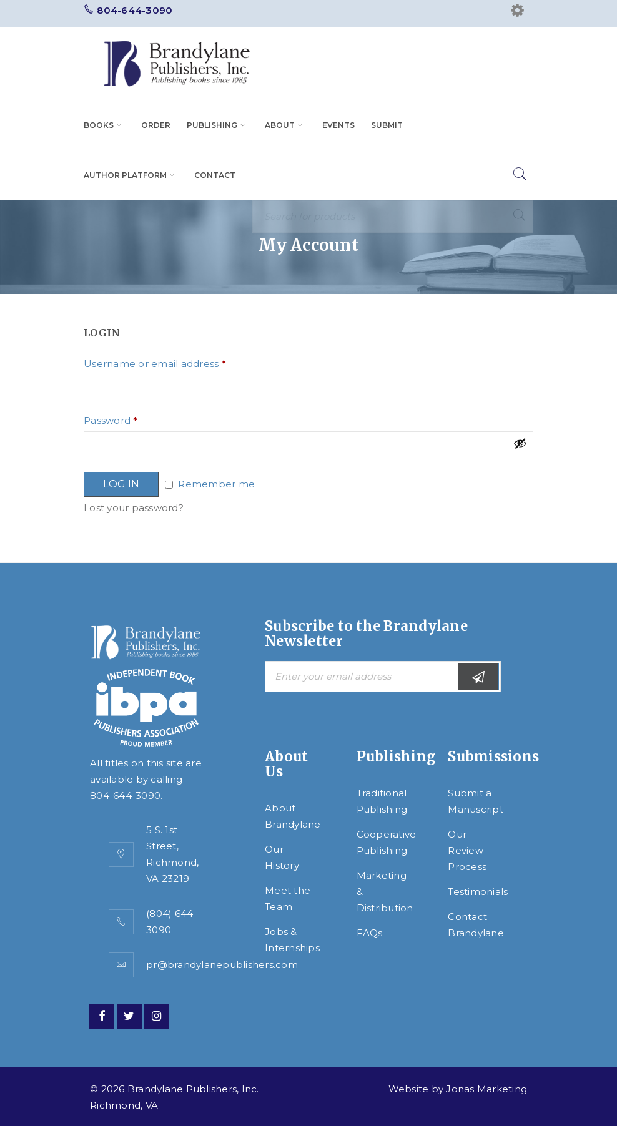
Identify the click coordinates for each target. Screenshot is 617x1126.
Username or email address (155, 364)
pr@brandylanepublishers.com (222, 965)
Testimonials (478, 892)
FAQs (370, 933)
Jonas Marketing (486, 1089)
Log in (121, 484)
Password (111, 420)
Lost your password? (134, 508)
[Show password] (520, 443)
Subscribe (478, 676)
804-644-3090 (134, 10)
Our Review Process (467, 850)
